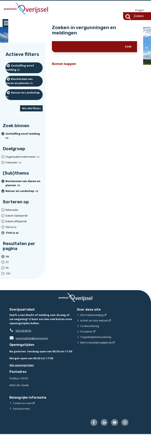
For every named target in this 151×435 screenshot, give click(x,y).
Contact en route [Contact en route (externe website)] (23, 403)
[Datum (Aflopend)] (24, 221)
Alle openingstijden (22, 365)
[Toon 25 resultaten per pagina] (24, 262)
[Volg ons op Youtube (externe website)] (113, 423)
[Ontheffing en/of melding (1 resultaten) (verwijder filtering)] (24, 68)
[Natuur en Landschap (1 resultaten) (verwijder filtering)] (24, 94)
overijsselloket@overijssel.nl (29, 338)
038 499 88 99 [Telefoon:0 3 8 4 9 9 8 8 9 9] (24, 331)
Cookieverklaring (90, 326)
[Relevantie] (24, 210)
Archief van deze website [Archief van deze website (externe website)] (95, 320)
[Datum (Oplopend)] (24, 216)
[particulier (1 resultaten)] (24, 163)
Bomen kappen (65, 64)
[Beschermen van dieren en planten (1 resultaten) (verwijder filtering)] (24, 81)
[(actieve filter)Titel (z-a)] (24, 233)
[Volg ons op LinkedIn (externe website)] (102, 423)
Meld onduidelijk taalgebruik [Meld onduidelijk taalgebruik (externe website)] (97, 342)
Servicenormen (22, 409)
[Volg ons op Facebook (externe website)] (91, 423)
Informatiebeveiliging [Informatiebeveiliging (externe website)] (92, 315)
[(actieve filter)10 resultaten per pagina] (24, 257)
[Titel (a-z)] (24, 227)
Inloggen (139, 10)
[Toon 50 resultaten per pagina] (24, 268)
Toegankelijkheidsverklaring (97, 337)
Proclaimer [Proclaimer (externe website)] (86, 331)
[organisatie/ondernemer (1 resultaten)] (24, 157)
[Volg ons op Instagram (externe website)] (124, 423)
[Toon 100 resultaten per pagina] (24, 274)
